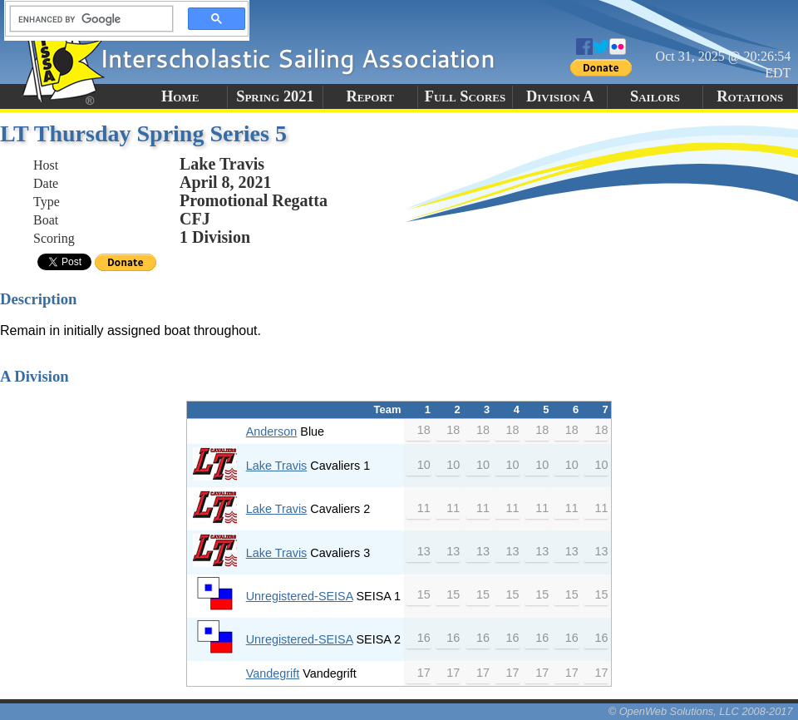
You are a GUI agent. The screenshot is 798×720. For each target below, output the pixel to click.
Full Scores (465, 96)
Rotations (750, 96)
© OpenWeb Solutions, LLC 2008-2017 (700, 711)
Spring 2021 (275, 96)
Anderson (272, 431)
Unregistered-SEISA (299, 596)
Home (180, 96)
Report (370, 96)
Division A (560, 96)
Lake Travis (277, 465)
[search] (86, 19)
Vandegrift (273, 673)
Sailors (655, 96)
